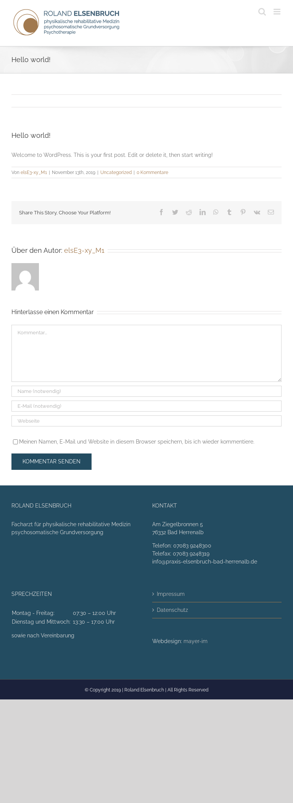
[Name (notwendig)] (146, 391)
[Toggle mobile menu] (278, 12)
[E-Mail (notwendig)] (146, 406)
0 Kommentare (152, 172)
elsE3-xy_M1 (34, 172)
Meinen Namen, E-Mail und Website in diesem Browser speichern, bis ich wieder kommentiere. (136, 442)
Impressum (171, 594)
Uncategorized (116, 172)
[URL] (146, 420)
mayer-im (196, 641)
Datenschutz (172, 610)
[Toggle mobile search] (262, 12)
